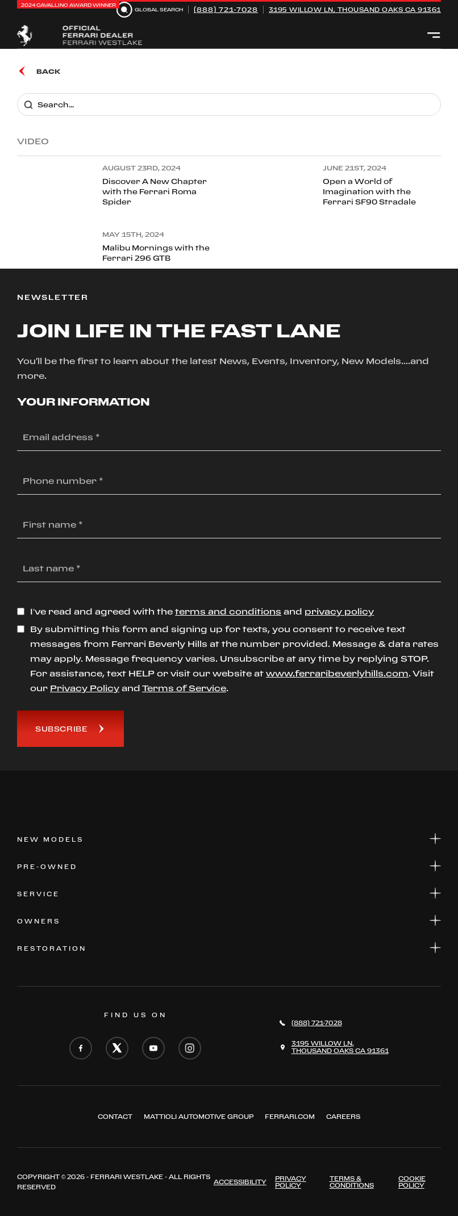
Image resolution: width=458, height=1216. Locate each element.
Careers (343, 1116)
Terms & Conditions (352, 1182)
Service (229, 893)
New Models (229, 839)
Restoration (229, 948)
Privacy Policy (290, 1182)
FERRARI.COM (290, 1116)
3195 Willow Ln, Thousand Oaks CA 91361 (355, 9)
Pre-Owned (229, 866)
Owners (229, 920)
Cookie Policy (412, 1182)
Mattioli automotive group (198, 1116)
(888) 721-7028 (226, 9)
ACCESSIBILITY (240, 1182)
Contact (115, 1116)
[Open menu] (434, 36)
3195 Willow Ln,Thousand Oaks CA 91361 (340, 1047)
